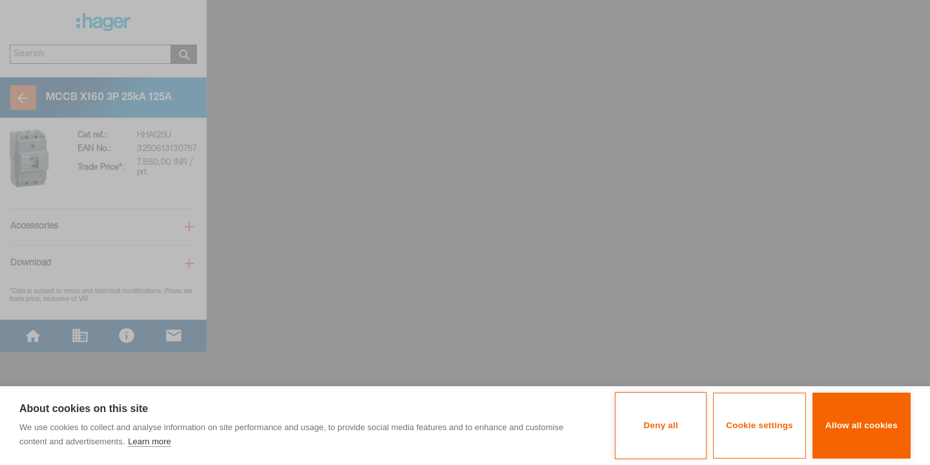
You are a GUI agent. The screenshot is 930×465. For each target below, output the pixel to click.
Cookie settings (759, 425)
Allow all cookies (861, 425)
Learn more (149, 441)
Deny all (661, 425)
